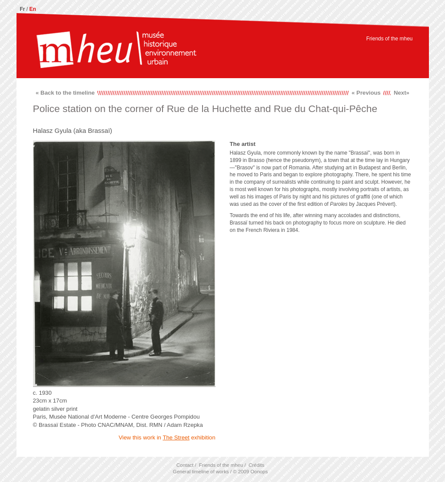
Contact (184, 465)
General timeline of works (201, 471)
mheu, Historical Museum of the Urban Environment (116, 51)
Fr (22, 9)
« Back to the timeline (65, 92)
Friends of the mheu (389, 39)
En (33, 9)
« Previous (366, 92)
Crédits (256, 465)
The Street (176, 437)
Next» (401, 92)
